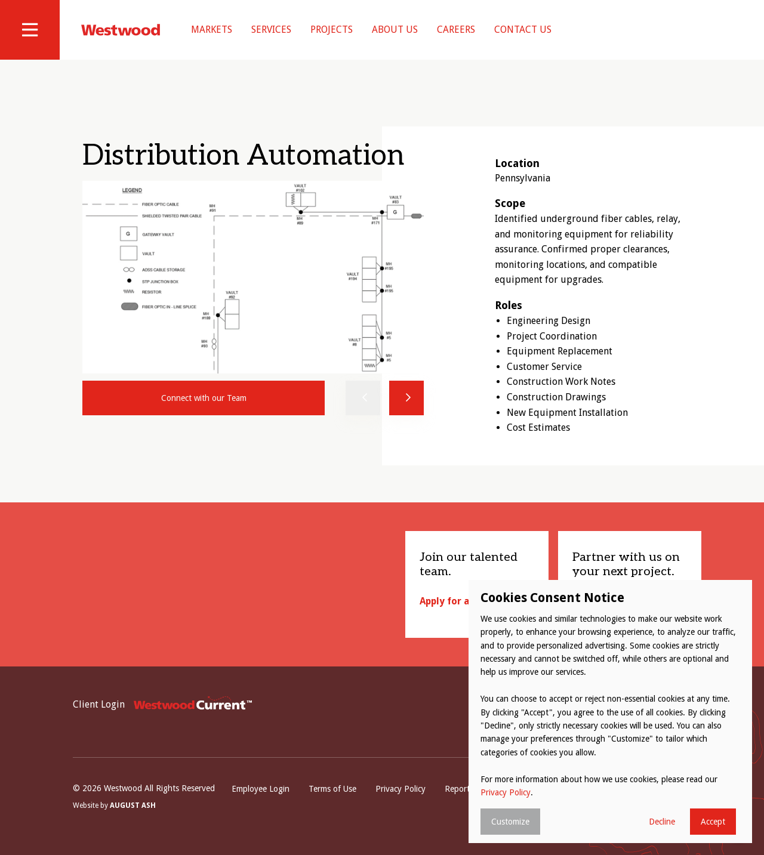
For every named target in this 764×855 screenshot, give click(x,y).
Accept (713, 821)
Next (406, 398)
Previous (363, 398)
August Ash (133, 805)
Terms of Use (332, 789)
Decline (662, 821)
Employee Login (260, 789)
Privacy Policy (400, 789)
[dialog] (610, 711)
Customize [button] (510, 821)
